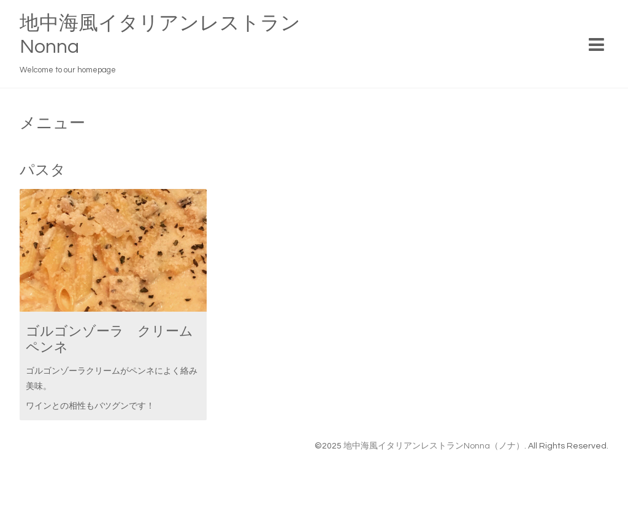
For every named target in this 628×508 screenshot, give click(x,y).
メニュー (52, 123)
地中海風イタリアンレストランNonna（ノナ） (433, 446)
